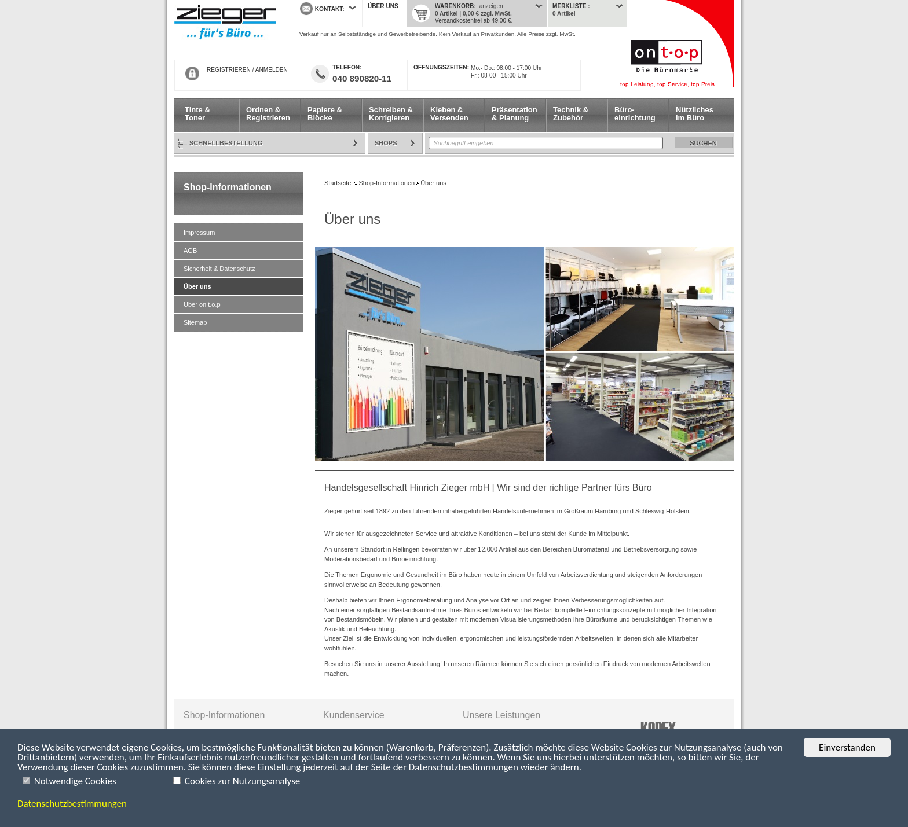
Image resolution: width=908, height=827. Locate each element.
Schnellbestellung (226, 142)
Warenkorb (454, 6)
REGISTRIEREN (229, 70)
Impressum (199, 232)
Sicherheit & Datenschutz (219, 268)
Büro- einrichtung (635, 113)
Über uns (383, 6)
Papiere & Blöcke (324, 113)
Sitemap (195, 322)
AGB (190, 250)
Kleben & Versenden (449, 113)
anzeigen (491, 6)
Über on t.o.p (202, 304)
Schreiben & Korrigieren (391, 113)
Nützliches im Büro (694, 113)
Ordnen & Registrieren (268, 113)
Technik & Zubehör (570, 113)
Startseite (225, 30)
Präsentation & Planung (514, 113)
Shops (386, 142)
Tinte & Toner (197, 113)
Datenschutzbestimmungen (72, 803)
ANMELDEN (271, 70)
